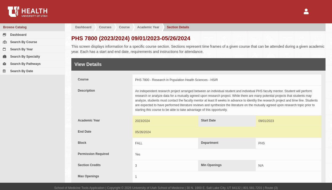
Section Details (178, 27)
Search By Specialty (21, 56)
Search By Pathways (21, 64)
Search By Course (19, 42)
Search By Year (17, 49)
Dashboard (14, 35)
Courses (105, 27)
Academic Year (148, 27)
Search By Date (17, 71)
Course (124, 27)
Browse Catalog (15, 27)
